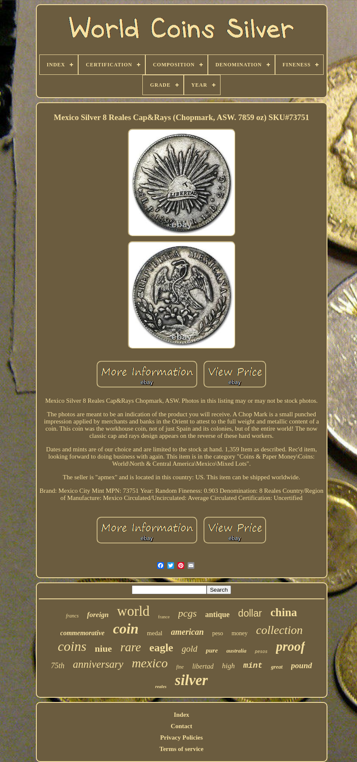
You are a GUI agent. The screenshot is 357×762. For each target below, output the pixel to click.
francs (72, 616)
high (228, 666)
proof (290, 646)
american (187, 631)
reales (160, 686)
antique (217, 614)
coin (125, 628)
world (133, 611)
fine (180, 667)
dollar (250, 613)
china (283, 612)
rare (130, 647)
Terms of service (181, 749)
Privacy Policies (181, 737)
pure (212, 650)
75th (58, 665)
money (240, 633)
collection (279, 629)
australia (236, 650)
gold (189, 649)
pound (301, 665)
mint (253, 665)
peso (217, 633)
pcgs (187, 613)
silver (191, 680)
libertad (203, 666)
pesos (261, 652)
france (163, 616)
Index (181, 714)
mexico (150, 663)
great (276, 667)
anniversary (98, 664)
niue (103, 648)
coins (72, 646)
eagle (161, 648)
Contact (181, 726)
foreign (98, 615)
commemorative (82, 632)
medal (155, 633)
